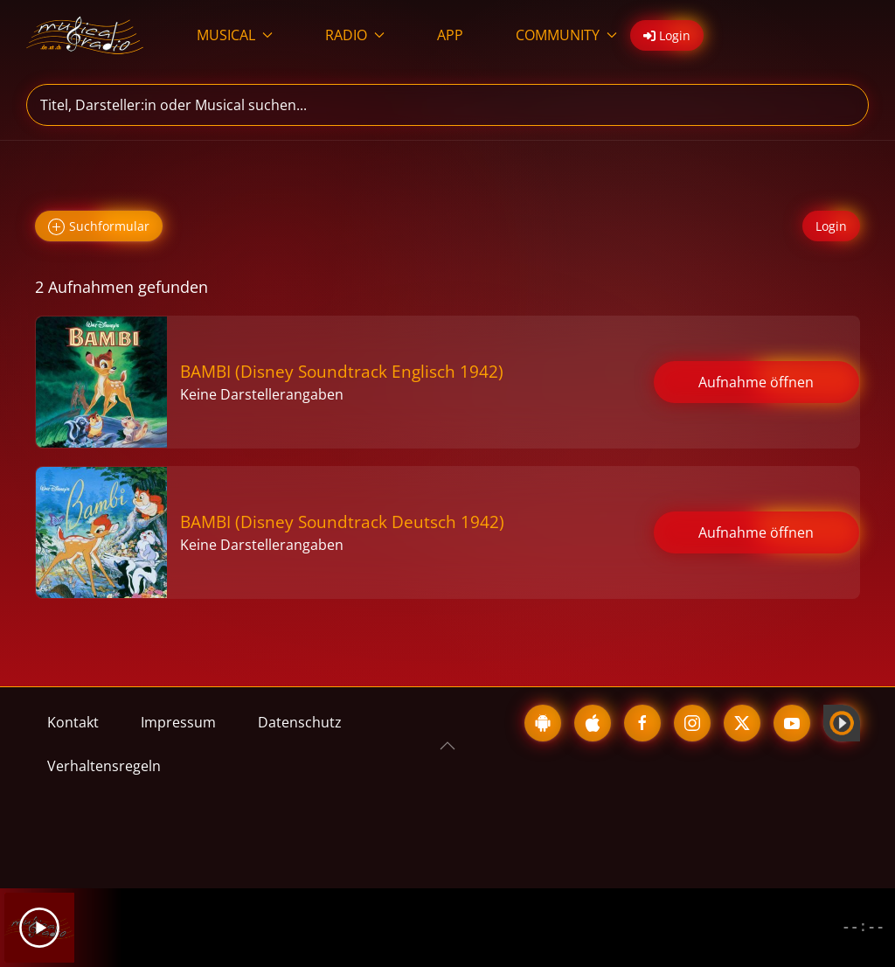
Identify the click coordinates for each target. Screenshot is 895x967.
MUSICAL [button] (235, 35)
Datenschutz (300, 722)
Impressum (178, 722)
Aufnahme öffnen (756, 382)
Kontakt (73, 722)
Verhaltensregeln (104, 766)
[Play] (39, 928)
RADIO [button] (355, 35)
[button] (447, 746)
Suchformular (98, 227)
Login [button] (666, 35)
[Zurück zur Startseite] (85, 35)
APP (450, 35)
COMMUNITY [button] (566, 35)
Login (831, 226)
